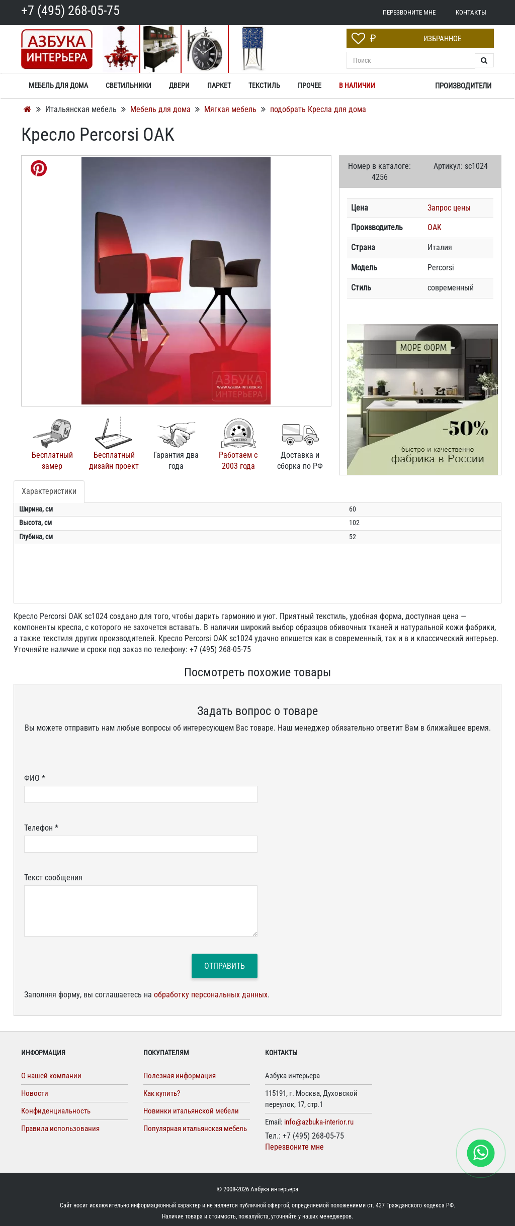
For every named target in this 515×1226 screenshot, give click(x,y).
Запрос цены (449, 208)
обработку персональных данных (211, 994)
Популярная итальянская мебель (195, 1128)
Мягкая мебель (231, 109)
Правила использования (60, 1128)
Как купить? (161, 1093)
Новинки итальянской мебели (191, 1110)
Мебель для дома (161, 109)
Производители (463, 85)
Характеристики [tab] (49, 491)
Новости (34, 1093)
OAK (434, 227)
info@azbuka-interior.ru (319, 1122)
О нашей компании (51, 1075)
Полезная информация (179, 1075)
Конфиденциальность (56, 1110)
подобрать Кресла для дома (318, 109)
